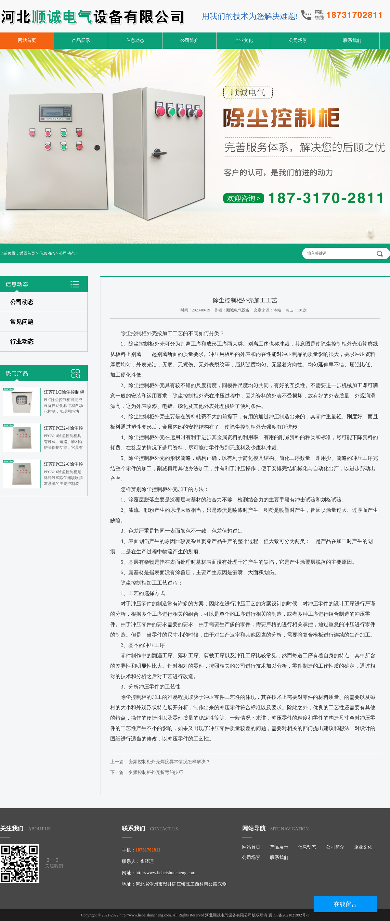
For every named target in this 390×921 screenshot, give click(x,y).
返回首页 (27, 253)
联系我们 (352, 40)
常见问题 (21, 322)
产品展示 (81, 40)
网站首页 (27, 40)
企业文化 (244, 40)
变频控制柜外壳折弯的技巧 (155, 772)
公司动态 (67, 253)
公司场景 (298, 40)
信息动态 (135, 40)
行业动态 (21, 341)
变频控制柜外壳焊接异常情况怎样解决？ (169, 761)
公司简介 (189, 40)
